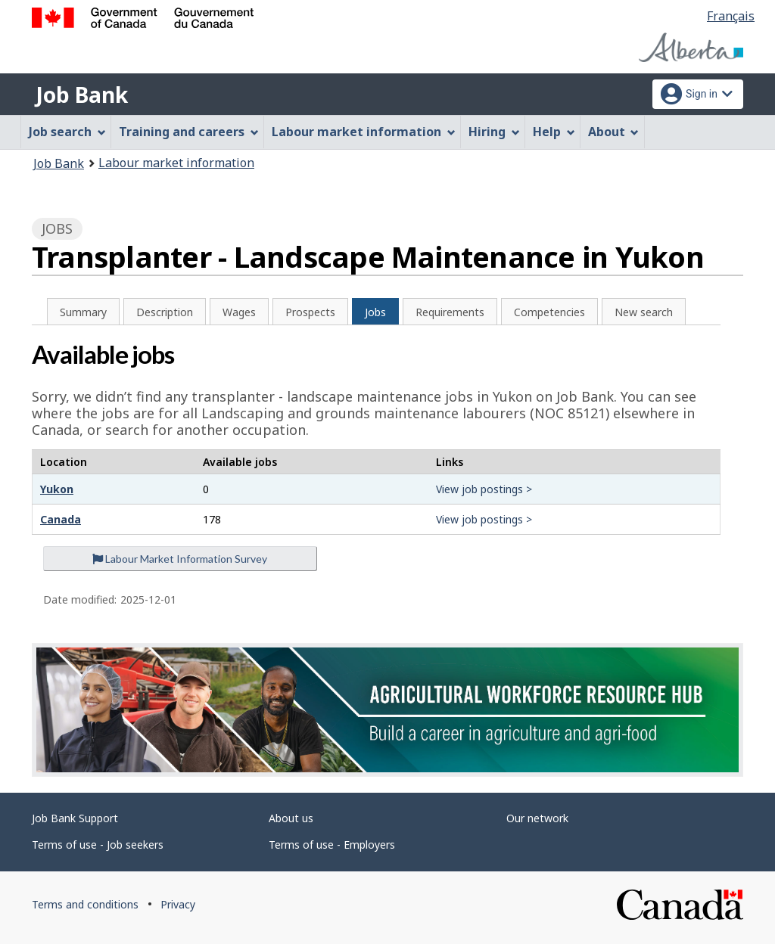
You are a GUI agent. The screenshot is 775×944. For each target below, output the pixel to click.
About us (291, 818)
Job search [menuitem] (67, 131)
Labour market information (176, 162)
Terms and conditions (85, 904)
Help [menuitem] (554, 131)
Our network (537, 818)
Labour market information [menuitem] (364, 131)
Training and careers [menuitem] (189, 131)
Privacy (177, 904)
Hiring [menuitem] (494, 131)
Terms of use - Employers (332, 844)
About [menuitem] (614, 131)
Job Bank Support (75, 818)
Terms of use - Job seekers (97, 844)
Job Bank (82, 94)
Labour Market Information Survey (179, 558)
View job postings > (484, 489)
